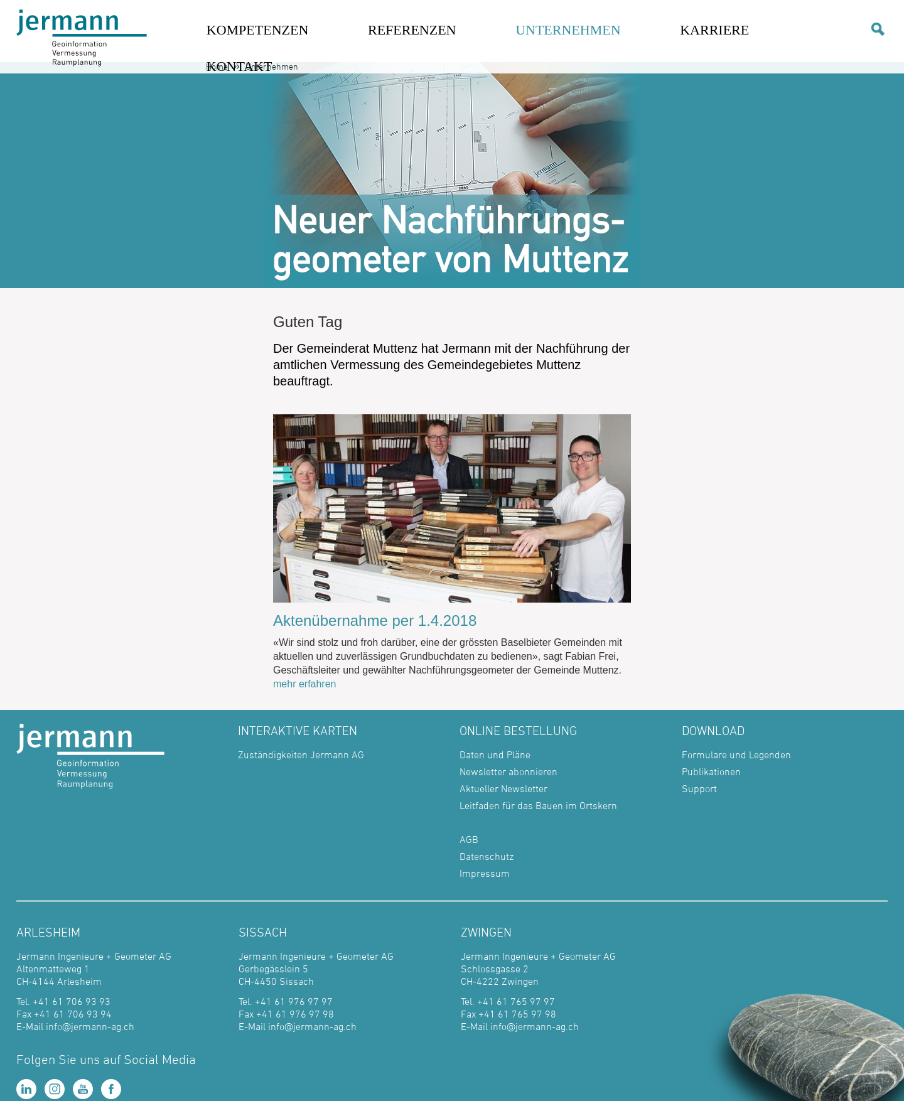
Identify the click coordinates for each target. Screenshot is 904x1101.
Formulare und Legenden (736, 754)
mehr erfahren (304, 684)
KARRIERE (714, 30)
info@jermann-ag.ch (90, 1026)
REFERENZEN (412, 30)
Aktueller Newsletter (503, 788)
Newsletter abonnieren (508, 771)
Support (699, 788)
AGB (469, 839)
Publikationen (711, 771)
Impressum (485, 873)
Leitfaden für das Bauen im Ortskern (538, 805)
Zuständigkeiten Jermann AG (301, 754)
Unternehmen (271, 66)
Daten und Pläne (495, 754)
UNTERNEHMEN (567, 30)
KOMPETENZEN (258, 30)
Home (217, 66)
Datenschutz (487, 856)
